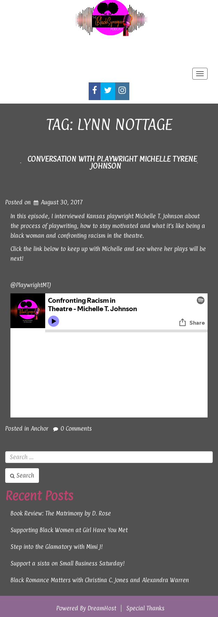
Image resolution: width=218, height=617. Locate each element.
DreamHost (102, 608)
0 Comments (76, 428)
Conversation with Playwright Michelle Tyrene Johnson (112, 162)
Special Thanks (145, 608)
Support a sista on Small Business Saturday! (67, 563)
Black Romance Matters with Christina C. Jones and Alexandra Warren (99, 580)
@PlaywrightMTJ (30, 285)
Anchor (39, 428)
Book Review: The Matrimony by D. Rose (60, 513)
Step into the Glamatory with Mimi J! (56, 546)
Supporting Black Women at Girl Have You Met (69, 530)
